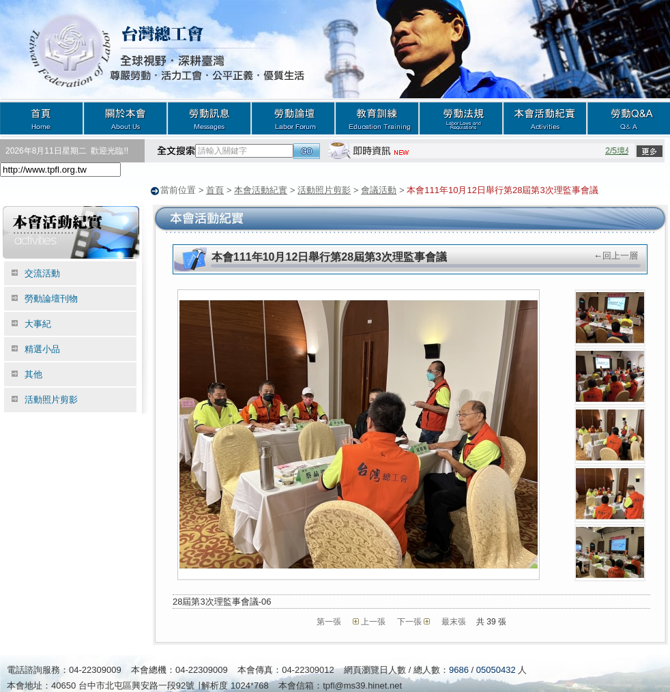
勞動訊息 (209, 117)
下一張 (409, 621)
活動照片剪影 (324, 190)
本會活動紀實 (545, 117)
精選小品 (42, 348)
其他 (33, 374)
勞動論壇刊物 (51, 298)
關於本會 (125, 117)
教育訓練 (377, 117)
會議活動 (378, 190)
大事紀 (38, 323)
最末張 (453, 621)
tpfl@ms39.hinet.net (362, 685)
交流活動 (42, 273)
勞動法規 (461, 117)
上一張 (373, 621)
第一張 (329, 621)
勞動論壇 (293, 117)
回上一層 (620, 255)
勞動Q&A (628, 117)
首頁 (41, 117)
